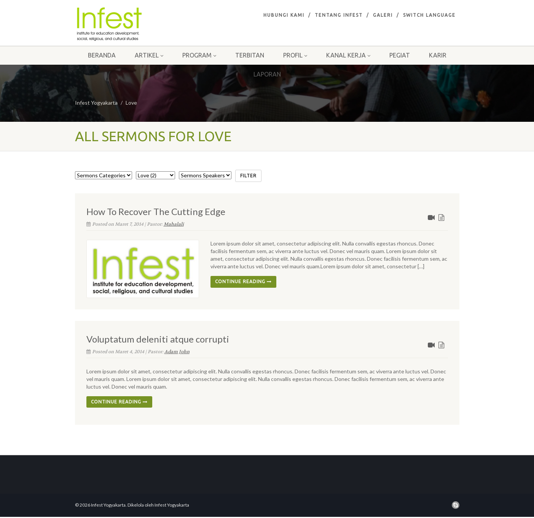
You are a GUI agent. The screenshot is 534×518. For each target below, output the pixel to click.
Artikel (149, 55)
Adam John (177, 352)
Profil (295, 55)
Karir (437, 55)
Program (199, 55)
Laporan (267, 74)
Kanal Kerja (348, 55)
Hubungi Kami (283, 15)
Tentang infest (339, 15)
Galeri (383, 15)
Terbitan (249, 55)
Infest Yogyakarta (96, 102)
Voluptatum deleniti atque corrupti (157, 338)
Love (131, 102)
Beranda (102, 55)
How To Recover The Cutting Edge (155, 211)
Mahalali (174, 224)
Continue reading (243, 281)
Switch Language (429, 15)
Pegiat (399, 55)
